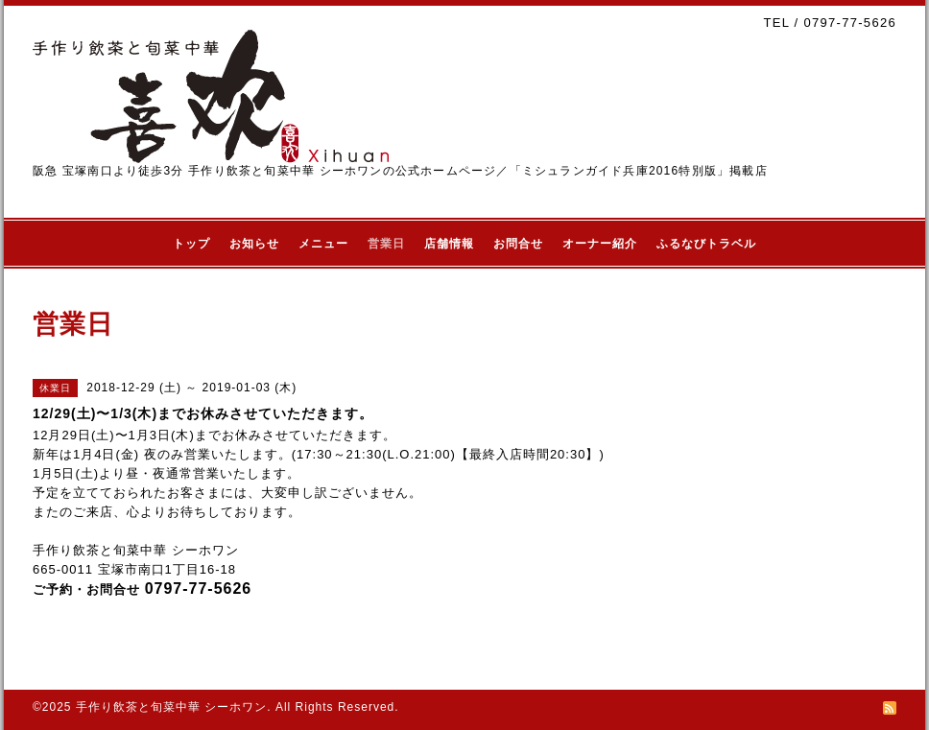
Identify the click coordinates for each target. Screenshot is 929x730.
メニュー (323, 243)
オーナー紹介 (599, 243)
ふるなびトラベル (706, 243)
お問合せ (518, 243)
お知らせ (254, 243)
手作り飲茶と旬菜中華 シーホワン (171, 707)
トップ (191, 243)
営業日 (386, 243)
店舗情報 (449, 243)
